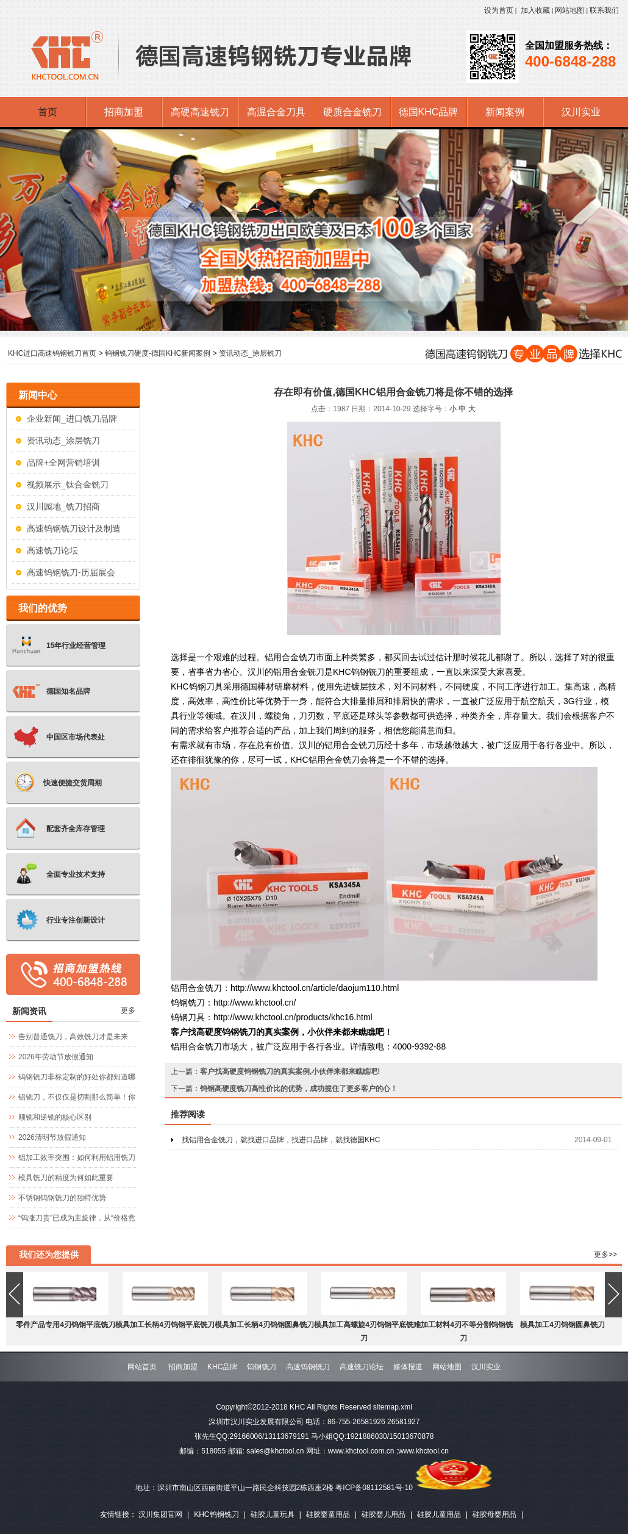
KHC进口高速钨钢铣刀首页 (52, 353)
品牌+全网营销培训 (63, 462)
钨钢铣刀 (261, 1367)
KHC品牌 (222, 1367)
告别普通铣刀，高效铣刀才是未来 (73, 1036)
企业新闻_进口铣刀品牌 (72, 418)
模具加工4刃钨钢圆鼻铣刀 (562, 1324)
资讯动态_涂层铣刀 (250, 353)
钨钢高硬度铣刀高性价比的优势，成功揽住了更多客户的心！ (299, 1088)
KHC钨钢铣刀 (216, 1514)
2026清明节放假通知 (52, 1137)
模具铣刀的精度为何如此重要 (65, 1177)
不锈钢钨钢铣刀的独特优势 (62, 1198)
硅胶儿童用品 (439, 1514)
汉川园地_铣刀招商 (63, 506)
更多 (128, 1010)
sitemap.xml (392, 1407)
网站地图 (569, 10)
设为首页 (498, 10)
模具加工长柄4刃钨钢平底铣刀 (165, 1324)
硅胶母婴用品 (494, 1514)
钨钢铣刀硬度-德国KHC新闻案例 (157, 353)
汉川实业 (486, 1367)
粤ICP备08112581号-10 (374, 1487)
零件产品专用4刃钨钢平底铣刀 (65, 1324)
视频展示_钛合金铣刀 (68, 484)
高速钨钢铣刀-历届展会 (71, 572)
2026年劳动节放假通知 (55, 1057)
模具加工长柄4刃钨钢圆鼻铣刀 (264, 1324)
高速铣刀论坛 (52, 550)
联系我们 (604, 10)
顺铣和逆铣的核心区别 (54, 1117)
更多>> (605, 1254)
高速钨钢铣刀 (308, 1367)
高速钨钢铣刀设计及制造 (74, 528)
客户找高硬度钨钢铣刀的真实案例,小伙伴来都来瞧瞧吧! (290, 1071)
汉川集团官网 (160, 1514)
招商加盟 (183, 1367)
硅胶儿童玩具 (272, 1514)
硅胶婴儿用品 (383, 1514)
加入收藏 (535, 10)
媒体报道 (408, 1367)
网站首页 (142, 1367)
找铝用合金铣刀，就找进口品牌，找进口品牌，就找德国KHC (281, 1140)
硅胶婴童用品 (328, 1514)
